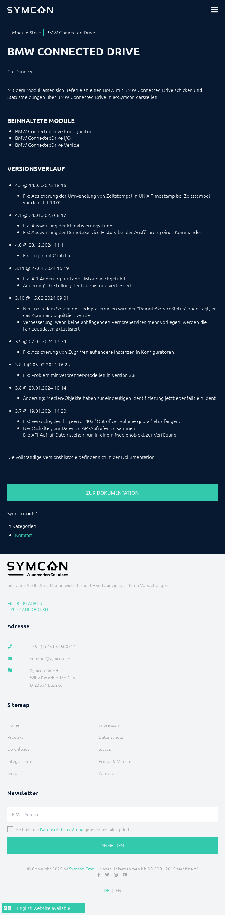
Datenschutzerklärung (62, 829)
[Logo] (30, 9)
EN (118, 890)
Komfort (23, 535)
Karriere (106, 773)
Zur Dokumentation (112, 493)
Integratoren (20, 761)
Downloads (19, 749)
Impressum (109, 725)
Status (105, 749)
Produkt (15, 737)
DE (107, 890)
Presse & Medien (115, 761)
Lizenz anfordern (27, 609)
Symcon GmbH (83, 869)
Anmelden (112, 845)
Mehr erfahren (25, 603)
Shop (12, 773)
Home (13, 725)
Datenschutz (111, 737)
